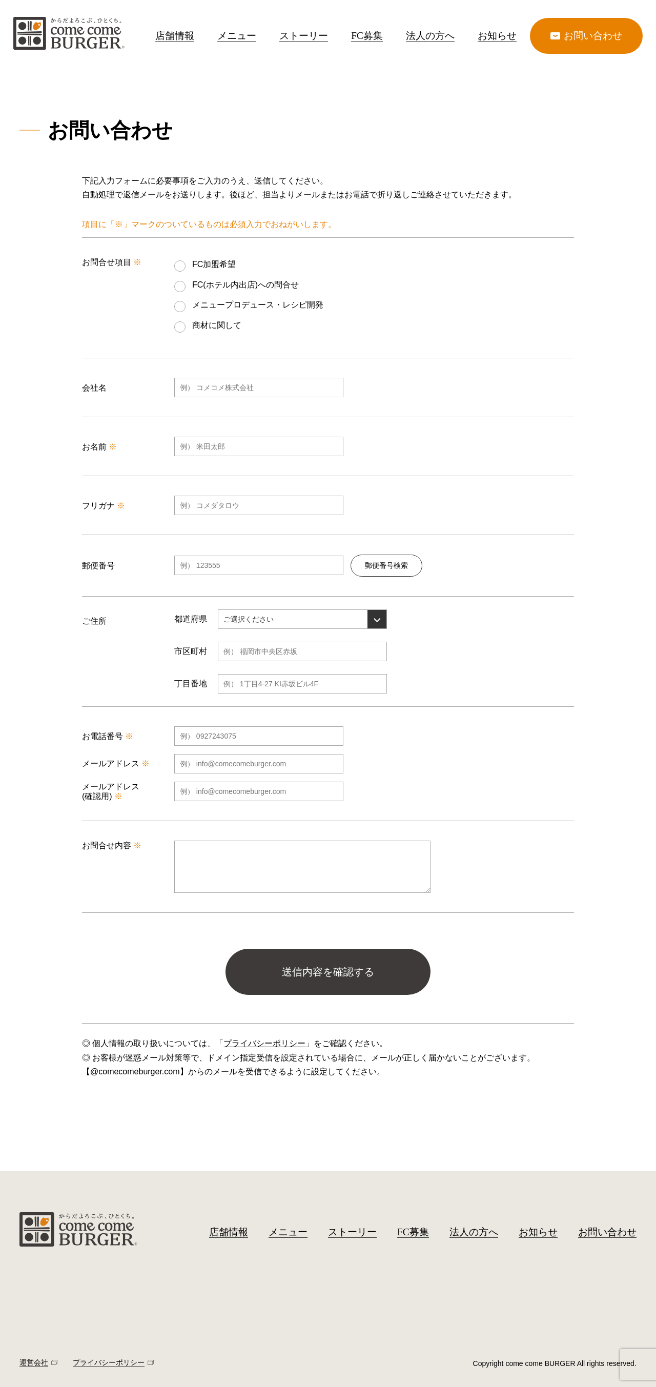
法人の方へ (430, 35)
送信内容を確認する (328, 971)
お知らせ (497, 35)
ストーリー (303, 35)
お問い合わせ (607, 1232)
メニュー (236, 35)
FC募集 (366, 35)
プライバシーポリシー (264, 1043)
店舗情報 (174, 35)
